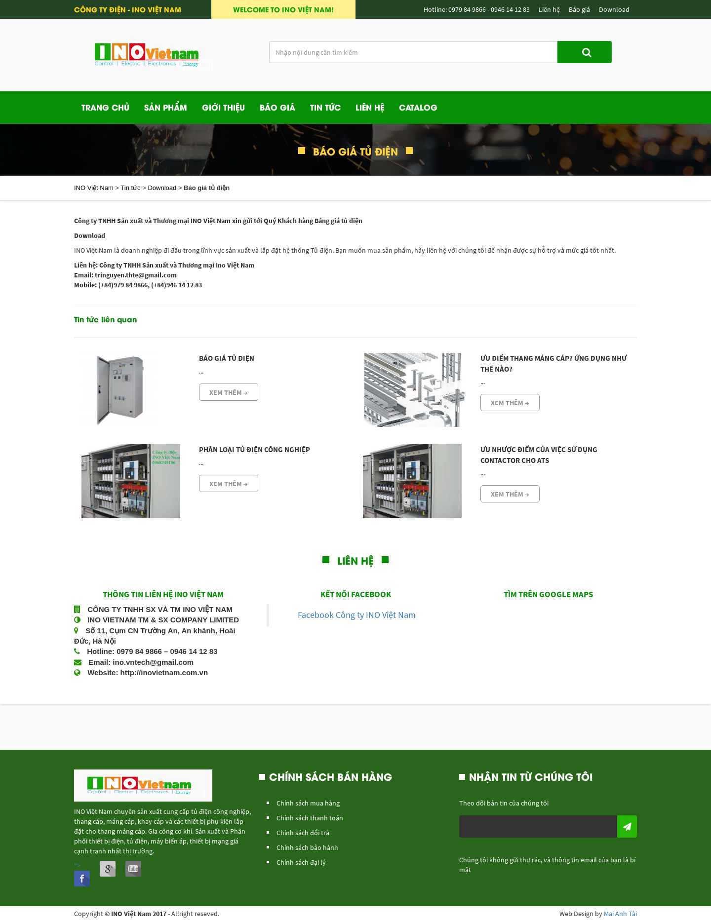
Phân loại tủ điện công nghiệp (254, 449)
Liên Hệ (370, 107)
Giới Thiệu (223, 107)
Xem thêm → (228, 392)
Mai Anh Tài (620, 913)
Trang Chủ (105, 107)
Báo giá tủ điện (226, 358)
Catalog (418, 107)
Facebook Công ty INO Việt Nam (357, 615)
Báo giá (277, 107)
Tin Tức (325, 107)
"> (82, 873)
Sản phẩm (165, 107)
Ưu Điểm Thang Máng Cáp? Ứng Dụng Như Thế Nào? (553, 363)
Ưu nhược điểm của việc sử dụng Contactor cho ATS (538, 454)
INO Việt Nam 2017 (138, 913)
